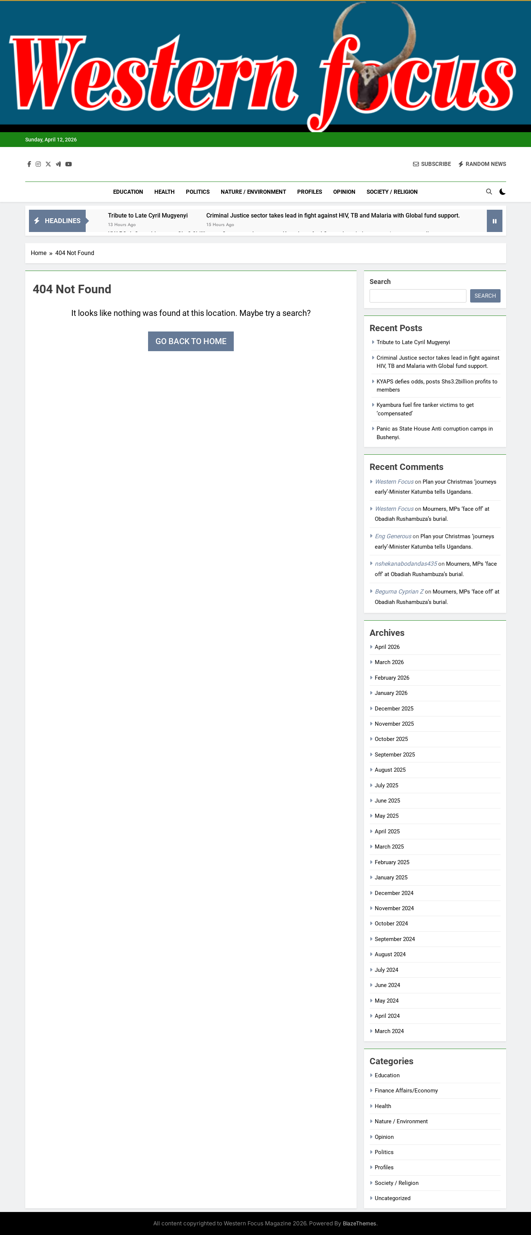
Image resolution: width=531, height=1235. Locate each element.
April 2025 (387, 831)
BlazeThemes (359, 1223)
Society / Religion (392, 192)
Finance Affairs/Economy (406, 1090)
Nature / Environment (253, 192)
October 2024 (391, 923)
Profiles (309, 192)
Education (128, 192)
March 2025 (389, 846)
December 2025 (394, 708)
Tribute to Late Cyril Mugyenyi (148, 215)
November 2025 (394, 724)
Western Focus (394, 481)
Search (380, 281)
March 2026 (389, 662)
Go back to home (190, 341)
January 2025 (391, 877)
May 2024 (387, 1000)
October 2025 (391, 739)
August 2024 (390, 954)
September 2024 (395, 939)
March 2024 (389, 1031)
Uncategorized (392, 1198)
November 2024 (394, 908)
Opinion (344, 192)
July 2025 (386, 785)
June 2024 (387, 985)
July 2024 (386, 970)
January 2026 (391, 693)
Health (164, 192)
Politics (198, 192)
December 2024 (394, 893)
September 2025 (395, 754)
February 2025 (392, 862)
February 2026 (392, 677)
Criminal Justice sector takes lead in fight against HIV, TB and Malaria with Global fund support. (333, 215)
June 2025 (387, 800)
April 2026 (387, 647)
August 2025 (390, 770)
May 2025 (387, 816)
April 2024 (387, 1016)
